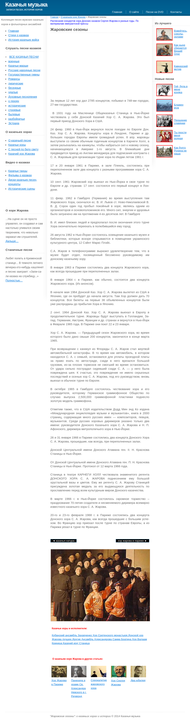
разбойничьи (16, 118)
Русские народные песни (24, 70)
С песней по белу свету (23, 149)
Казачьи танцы (17, 170)
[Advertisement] (83, 64)
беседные (14, 87)
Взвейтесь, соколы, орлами (180, 33)
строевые (14, 110)
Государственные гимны (24, 74)
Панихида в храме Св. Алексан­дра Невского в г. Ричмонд (78, 688)
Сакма (116, 639)
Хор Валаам (139, 639)
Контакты (176, 11)
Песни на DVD (154, 11)
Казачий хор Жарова (21, 153)
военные (13, 61)
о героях (13, 101)
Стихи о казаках (18, 35)
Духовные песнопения (22, 96)
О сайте (134, 11)
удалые (13, 92)
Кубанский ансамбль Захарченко (72, 635)
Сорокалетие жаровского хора (99, 684)
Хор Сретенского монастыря (110, 635)
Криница (57, 643)
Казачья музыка (26, 4)
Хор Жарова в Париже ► (132, 540)
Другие (76, 639)
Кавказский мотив (181, 68)
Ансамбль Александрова (96, 639)
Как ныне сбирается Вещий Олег (180, 49)
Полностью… (14, 280)
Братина (126, 639)
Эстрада (13, 123)
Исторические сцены (21, 188)
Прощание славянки (180, 122)
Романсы (14, 79)
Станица (84, 643)
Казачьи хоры (17, 144)
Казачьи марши (18, 65)
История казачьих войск (23, 39)
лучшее (67, 639)
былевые (14, 114)
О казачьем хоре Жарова (73, 17)
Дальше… (12, 241)
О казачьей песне (19, 140)
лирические (15, 83)
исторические (17, 105)
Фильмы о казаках (20, 175)
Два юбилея (138, 680)
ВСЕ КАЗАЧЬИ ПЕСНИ (24, 56)
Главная (117, 11)
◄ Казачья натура (63, 540)
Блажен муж (178, 106)
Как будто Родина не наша (180, 150)
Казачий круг (71, 643)
